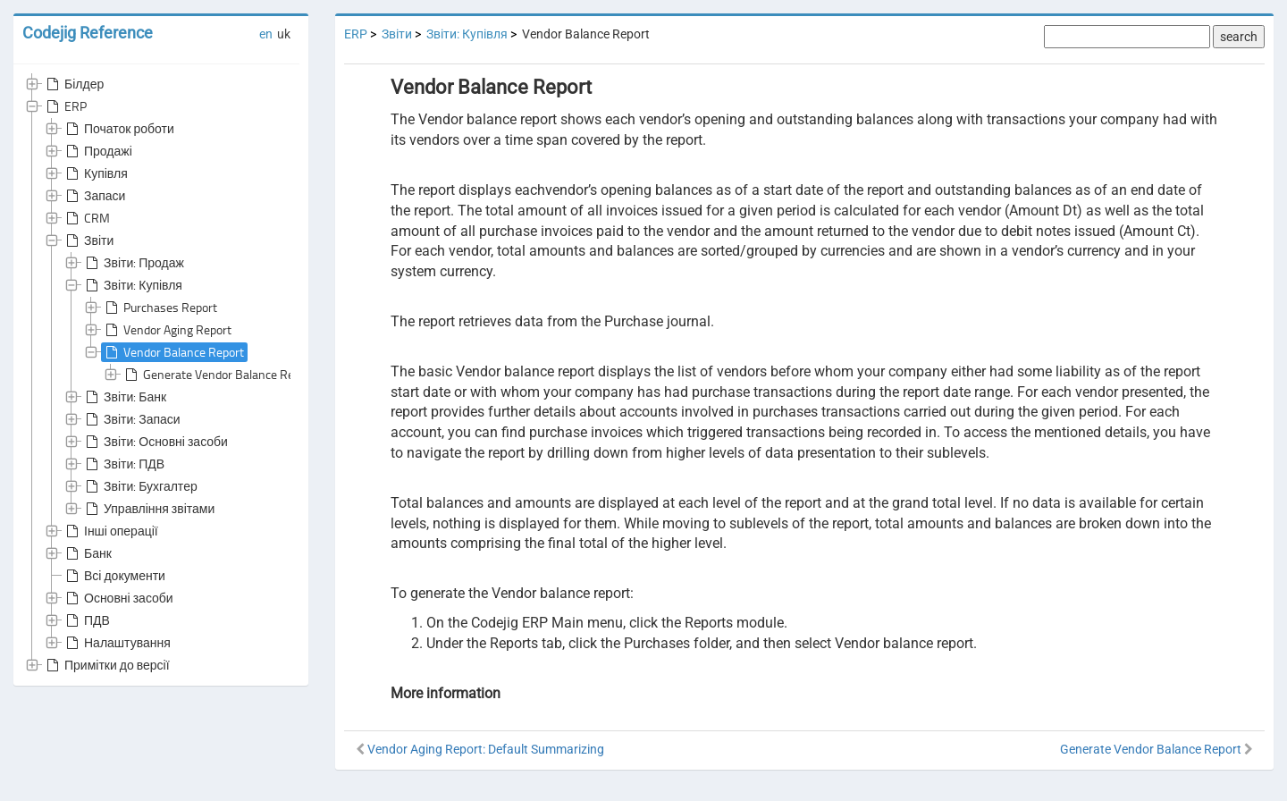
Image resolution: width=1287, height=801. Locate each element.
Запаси (94, 196)
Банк (87, 553)
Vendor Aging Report (166, 330)
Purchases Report (159, 307)
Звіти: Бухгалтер (140, 486)
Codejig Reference (87, 32)
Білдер (73, 84)
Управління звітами (148, 509)
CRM (86, 218)
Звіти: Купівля (132, 285)
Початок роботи (118, 129)
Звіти (88, 240)
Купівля (95, 173)
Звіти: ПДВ (123, 464)
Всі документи (114, 576)
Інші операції (110, 531)
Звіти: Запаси (131, 419)
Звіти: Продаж (133, 263)
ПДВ (86, 620)
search (1239, 37)
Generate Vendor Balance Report (218, 374)
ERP (65, 106)
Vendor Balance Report (173, 352)
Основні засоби (118, 598)
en (266, 34)
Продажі (97, 151)
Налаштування (117, 643)
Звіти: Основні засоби (155, 441)
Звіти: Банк (124, 397)
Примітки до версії (106, 665)
